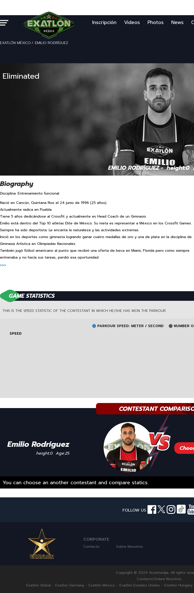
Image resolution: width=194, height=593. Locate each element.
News (177, 22)
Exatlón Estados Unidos (139, 585)
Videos (132, 22)
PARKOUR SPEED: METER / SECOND (130, 326)
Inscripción (104, 22)
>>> (3, 265)
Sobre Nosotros (129, 546)
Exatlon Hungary (178, 585)
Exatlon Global (38, 585)
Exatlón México (102, 585)
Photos (156, 22)
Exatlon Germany (69, 585)
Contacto (91, 546)
